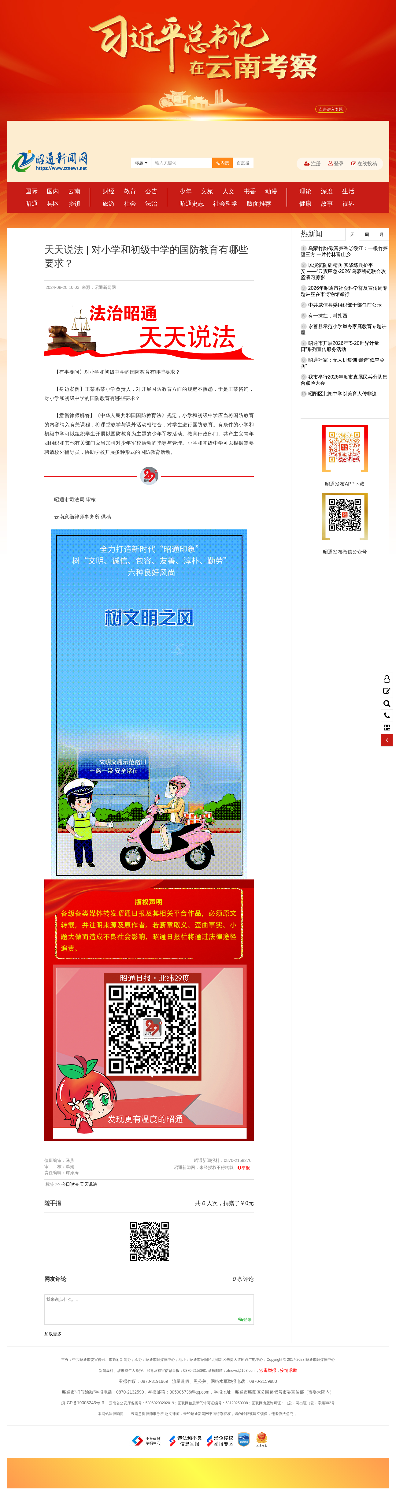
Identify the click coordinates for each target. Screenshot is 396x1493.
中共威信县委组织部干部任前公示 (345, 305)
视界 (348, 203)
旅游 (108, 203)
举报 (245, 1168)
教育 (130, 191)
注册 (312, 163)
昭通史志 (191, 203)
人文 (228, 191)
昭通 (31, 203)
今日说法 (70, 1184)
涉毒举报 (267, 1370)
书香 (250, 191)
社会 (130, 203)
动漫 (271, 191)
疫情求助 (288, 1370)
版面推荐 (259, 203)
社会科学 (225, 203)
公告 (151, 191)
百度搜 (243, 162)
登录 (336, 163)
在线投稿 (364, 163)
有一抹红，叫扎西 (327, 315)
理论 (305, 191)
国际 (31, 191)
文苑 (207, 191)
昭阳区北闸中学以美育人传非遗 (342, 393)
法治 (151, 203)
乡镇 (74, 203)
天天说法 (88, 1184)
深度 (327, 191)
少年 (185, 191)
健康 (305, 203)
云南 (74, 191)
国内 (53, 191)
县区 (53, 203)
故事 (327, 203)
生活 (348, 191)
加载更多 (52, 1333)
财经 (108, 191)
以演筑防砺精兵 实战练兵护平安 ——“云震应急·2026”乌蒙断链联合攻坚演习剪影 (343, 271)
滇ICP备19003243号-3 (82, 1402)
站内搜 (222, 162)
